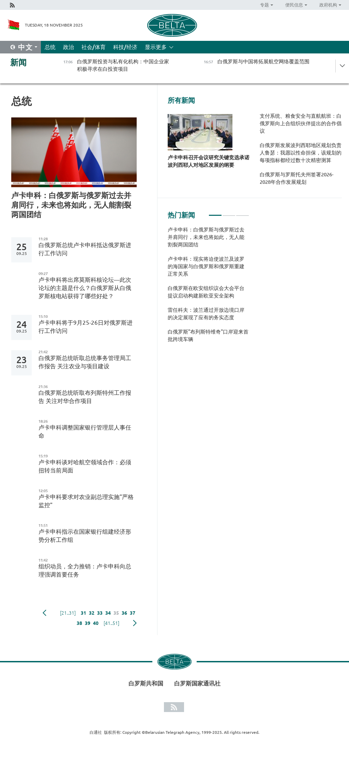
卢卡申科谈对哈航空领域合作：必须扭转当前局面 (85, 466)
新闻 (18, 62)
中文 (25, 47)
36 (124, 613)
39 (87, 623)
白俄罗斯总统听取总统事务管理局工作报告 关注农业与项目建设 (85, 362)
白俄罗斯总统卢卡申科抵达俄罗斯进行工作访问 (85, 249)
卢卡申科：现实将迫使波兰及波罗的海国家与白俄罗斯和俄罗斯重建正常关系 (206, 266)
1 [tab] (215, 212)
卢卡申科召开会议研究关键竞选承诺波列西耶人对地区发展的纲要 (208, 161)
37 (132, 613)
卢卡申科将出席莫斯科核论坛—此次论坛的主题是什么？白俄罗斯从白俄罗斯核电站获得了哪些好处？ (85, 287)
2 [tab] (229, 212)
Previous (44, 613)
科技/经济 (125, 47)
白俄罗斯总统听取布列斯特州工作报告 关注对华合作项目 (85, 396)
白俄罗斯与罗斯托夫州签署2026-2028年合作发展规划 (296, 178)
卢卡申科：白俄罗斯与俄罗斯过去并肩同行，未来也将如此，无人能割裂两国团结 (71, 205)
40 (95, 623)
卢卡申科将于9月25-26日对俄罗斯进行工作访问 (86, 326)
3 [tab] (242, 212)
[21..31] (68, 613)
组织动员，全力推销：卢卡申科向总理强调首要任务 (85, 570)
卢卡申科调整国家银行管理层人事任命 (85, 431)
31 (83, 613)
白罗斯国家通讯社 (197, 683)
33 (100, 613)
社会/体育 (93, 47)
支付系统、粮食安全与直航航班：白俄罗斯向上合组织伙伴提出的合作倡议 (301, 123)
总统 (50, 47)
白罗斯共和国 (145, 683)
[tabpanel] (208, 288)
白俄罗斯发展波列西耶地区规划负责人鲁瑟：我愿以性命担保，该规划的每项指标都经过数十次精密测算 (301, 152)
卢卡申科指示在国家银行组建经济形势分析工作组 (85, 535)
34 (108, 613)
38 (79, 623)
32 (91, 613)
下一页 (135, 623)
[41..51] (111, 623)
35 (116, 613)
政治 (68, 47)
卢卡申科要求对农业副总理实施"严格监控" (86, 501)
